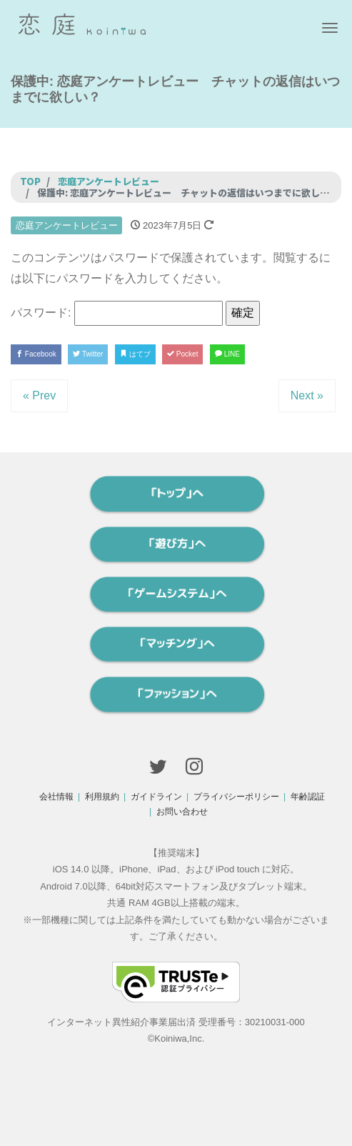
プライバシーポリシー (236, 797)
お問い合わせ (182, 812)
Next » (307, 395)
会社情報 (56, 797)
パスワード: (117, 313)
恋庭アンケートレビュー (67, 225)
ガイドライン (156, 797)
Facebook (36, 354)
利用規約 (102, 797)
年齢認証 (308, 797)
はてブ (135, 354)
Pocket (182, 354)
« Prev (39, 395)
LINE (227, 354)
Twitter (88, 354)
